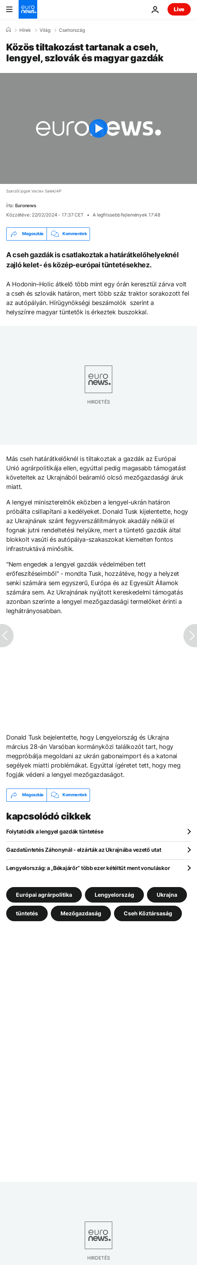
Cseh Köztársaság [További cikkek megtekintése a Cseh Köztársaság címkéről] (148, 913)
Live (179, 9)
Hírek (25, 30)
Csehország (72, 30)
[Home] (8, 30)
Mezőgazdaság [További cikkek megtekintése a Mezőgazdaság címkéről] (80, 913)
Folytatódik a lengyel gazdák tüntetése (54, 831)
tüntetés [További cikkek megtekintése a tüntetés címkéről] (27, 913)
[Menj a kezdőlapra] (28, 9)
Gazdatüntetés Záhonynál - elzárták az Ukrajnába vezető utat (83, 849)
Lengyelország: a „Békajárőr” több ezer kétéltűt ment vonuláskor (88, 868)
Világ (45, 30)
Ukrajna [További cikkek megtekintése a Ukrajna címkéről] (167, 894)
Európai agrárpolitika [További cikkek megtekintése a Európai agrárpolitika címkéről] (44, 894)
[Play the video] (98, 128)
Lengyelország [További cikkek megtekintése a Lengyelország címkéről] (114, 894)
